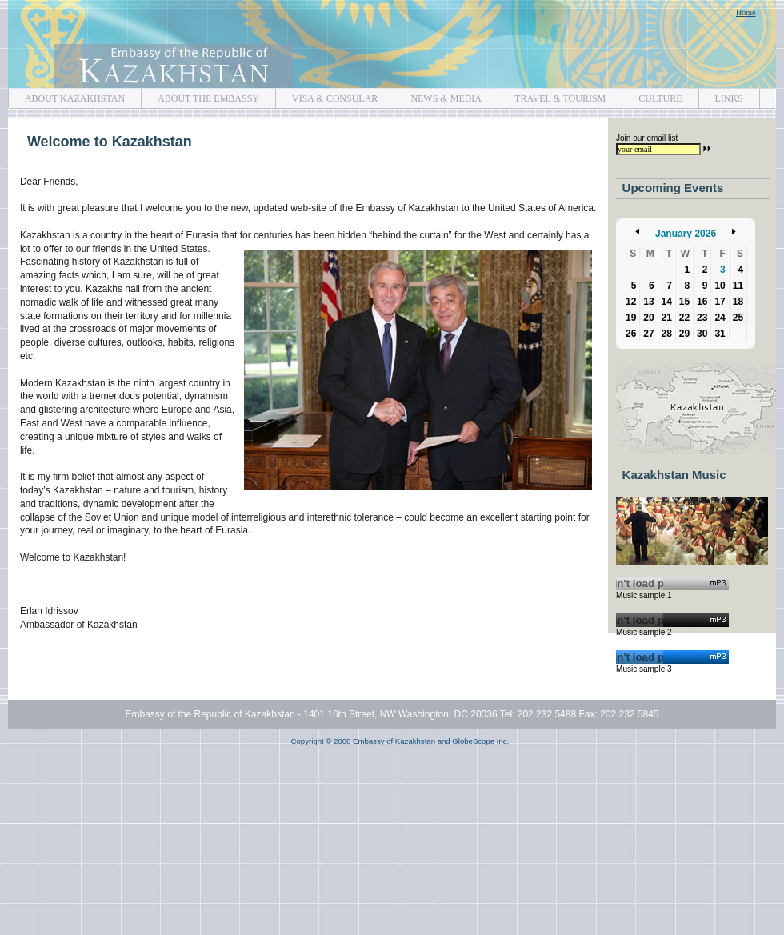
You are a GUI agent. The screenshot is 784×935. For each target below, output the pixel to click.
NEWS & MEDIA (438, 96)
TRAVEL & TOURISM (552, 96)
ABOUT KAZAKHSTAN (66, 96)
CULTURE (652, 96)
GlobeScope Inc (479, 741)
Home (745, 12)
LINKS (720, 96)
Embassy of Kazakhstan (392, 44)
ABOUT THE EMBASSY (200, 96)
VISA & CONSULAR (326, 96)
